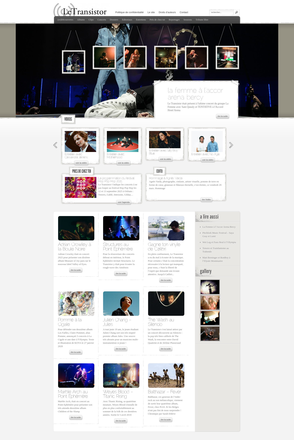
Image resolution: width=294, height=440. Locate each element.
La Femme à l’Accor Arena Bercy (219, 226)
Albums (81, 19)
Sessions (187, 19)
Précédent (55, 145)
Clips (91, 19)
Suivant (231, 145)
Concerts (101, 19)
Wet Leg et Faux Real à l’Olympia (219, 242)
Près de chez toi (157, 19)
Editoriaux (127, 19)
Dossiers (114, 19)
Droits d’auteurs (167, 12)
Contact (184, 12)
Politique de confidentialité (129, 12)
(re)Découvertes (65, 19)
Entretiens (141, 19)
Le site (151, 12)
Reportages (174, 19)
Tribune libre (202, 19)
